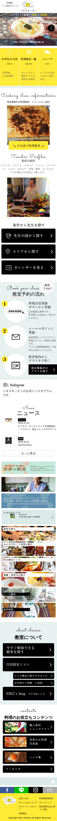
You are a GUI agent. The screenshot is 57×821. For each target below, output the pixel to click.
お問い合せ (24, 798)
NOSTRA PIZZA (25, 445)
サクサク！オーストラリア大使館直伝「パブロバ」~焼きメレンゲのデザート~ (37, 429)
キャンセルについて (28, 802)
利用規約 (23, 813)
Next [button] (44, 186)
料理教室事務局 (46, 798)
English (10, 2)
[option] (28, 127)
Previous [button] (13, 186)
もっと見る (28, 453)
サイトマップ (45, 802)
